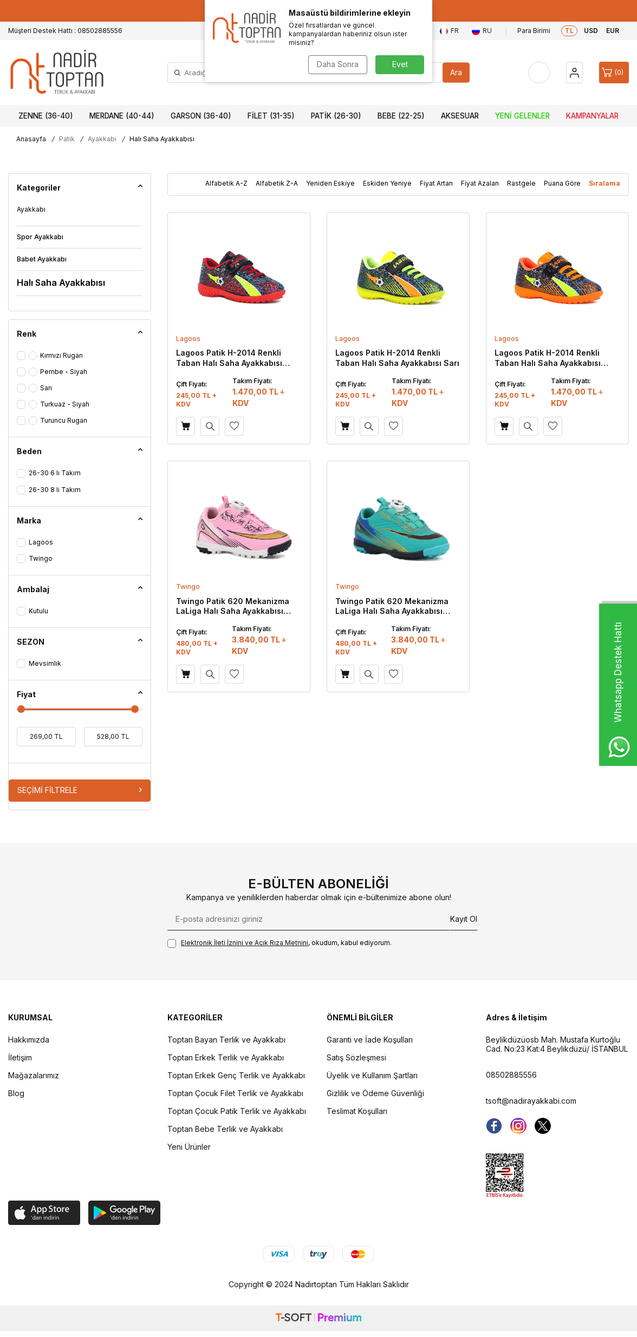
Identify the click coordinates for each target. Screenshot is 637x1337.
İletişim (20, 1057)
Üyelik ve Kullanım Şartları (372, 1075)
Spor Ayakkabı (40, 237)
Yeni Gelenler (522, 116)
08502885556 (511, 1074)
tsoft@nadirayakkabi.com (531, 1100)
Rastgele (521, 183)
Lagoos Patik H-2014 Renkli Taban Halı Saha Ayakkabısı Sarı (397, 357)
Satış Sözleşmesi (356, 1057)
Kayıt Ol (463, 918)
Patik (67, 139)
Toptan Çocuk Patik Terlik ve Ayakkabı (236, 1111)
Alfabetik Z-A (277, 183)
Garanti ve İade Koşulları (370, 1039)
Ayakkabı (102, 139)
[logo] (57, 72)
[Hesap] (574, 72)
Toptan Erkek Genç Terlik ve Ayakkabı (236, 1075)
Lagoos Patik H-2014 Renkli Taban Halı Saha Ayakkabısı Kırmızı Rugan (229, 358)
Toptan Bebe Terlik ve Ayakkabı (225, 1128)
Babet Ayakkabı (42, 259)
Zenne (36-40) (45, 116)
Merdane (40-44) (121, 116)
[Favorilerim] (539, 72)
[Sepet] (614, 72)
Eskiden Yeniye (387, 183)
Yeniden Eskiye (330, 183)
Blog (16, 1093)
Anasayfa (31, 139)
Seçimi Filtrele (79, 790)
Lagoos (188, 339)
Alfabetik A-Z (226, 183)
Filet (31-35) (271, 116)
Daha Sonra (338, 64)
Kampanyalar (592, 116)
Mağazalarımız (33, 1075)
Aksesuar (460, 116)
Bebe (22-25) (401, 116)
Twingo (188, 586)
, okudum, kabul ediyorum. (279, 943)
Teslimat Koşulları (357, 1111)
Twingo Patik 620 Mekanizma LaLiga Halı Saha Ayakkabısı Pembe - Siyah (232, 606)
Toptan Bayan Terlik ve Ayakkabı (226, 1039)
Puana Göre (562, 183)
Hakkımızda (28, 1039)
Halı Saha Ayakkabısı (61, 282)
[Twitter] (543, 1126)
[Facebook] (494, 1126)
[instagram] (518, 1126)
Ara (456, 72)
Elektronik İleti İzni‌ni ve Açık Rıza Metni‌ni (244, 943)
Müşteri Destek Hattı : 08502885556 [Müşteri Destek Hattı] (65, 31)
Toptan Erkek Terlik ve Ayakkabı (225, 1057)
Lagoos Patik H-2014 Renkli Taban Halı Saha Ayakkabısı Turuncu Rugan (548, 358)
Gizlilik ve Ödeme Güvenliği (375, 1093)
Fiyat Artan (436, 183)
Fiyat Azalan (480, 183)
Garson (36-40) (201, 116)
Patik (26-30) (336, 116)
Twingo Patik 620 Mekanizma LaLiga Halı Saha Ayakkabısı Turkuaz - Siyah (391, 606)
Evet (400, 64)
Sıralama (604, 183)
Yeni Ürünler (189, 1146)
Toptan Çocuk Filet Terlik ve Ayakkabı (235, 1093)
